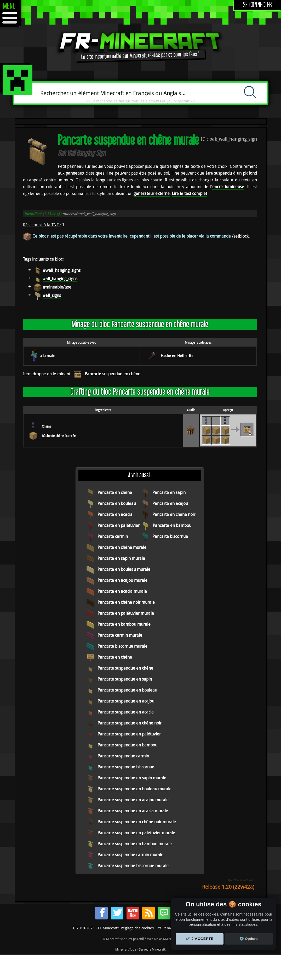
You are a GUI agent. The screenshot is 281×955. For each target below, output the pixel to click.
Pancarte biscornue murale (122, 646)
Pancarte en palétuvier (119, 525)
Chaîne (46, 426)
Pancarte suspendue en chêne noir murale (137, 822)
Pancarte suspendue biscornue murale (133, 865)
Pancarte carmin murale (120, 635)
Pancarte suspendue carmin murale (130, 855)
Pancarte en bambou (172, 525)
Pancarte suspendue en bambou (127, 745)
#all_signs (52, 295)
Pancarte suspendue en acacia (126, 712)
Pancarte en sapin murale (121, 558)
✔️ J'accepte (200, 939)
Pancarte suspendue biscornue (126, 767)
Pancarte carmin (113, 536)
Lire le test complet (189, 193)
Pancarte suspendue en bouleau (127, 690)
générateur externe (152, 193)
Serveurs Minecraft (152, 949)
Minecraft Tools (125, 949)
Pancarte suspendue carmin (123, 756)
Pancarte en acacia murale (122, 591)
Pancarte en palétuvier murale (126, 613)
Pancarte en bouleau (117, 503)
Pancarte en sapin (169, 492)
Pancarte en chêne (115, 492)
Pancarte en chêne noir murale (126, 602)
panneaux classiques (85, 173)
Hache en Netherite (177, 355)
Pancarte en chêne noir (173, 514)
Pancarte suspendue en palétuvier (129, 734)
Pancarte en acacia (115, 514)
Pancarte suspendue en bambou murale (135, 844)
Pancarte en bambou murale (124, 624)
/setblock (240, 236)
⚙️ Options (248, 939)
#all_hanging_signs (60, 278)
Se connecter (257, 5)
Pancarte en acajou (170, 503)
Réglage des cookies (137, 927)
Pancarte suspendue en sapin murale (132, 778)
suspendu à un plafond (235, 173)
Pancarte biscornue (170, 536)
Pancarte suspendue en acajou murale (133, 800)
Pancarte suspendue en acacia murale (133, 811)
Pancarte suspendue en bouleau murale (134, 789)
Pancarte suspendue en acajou (126, 701)
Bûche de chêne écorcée (59, 436)
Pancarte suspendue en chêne (112, 374)
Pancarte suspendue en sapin (125, 679)
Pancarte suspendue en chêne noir (130, 723)
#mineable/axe (57, 287)
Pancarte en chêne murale (122, 547)
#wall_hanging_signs (62, 270)
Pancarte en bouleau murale (124, 569)
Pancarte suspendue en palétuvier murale (136, 833)
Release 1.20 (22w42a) (228, 886)
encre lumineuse (228, 186)
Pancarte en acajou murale (122, 580)
